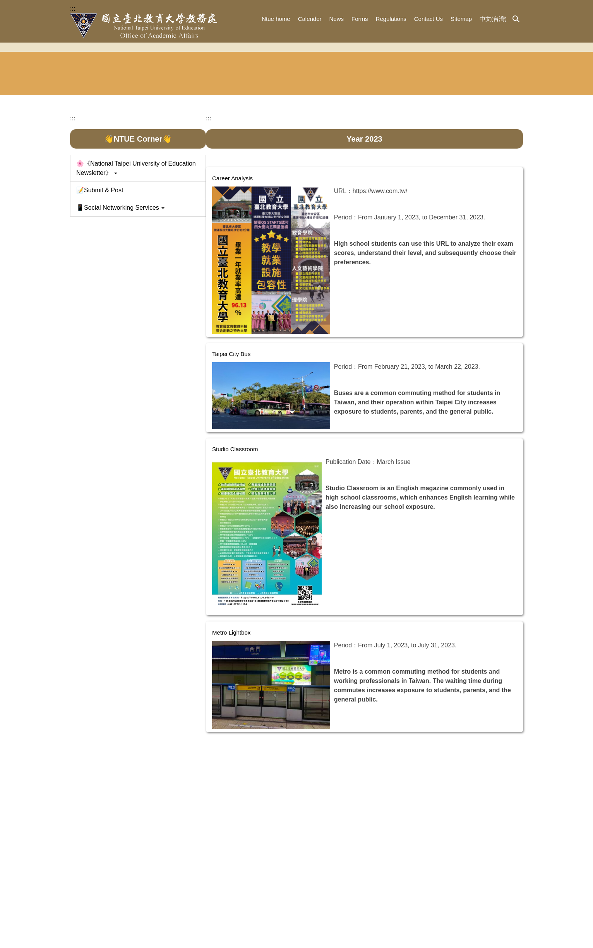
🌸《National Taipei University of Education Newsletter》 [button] (136, 281)
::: (72, 8)
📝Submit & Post (99, 302)
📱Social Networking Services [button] (120, 320)
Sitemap (461, 18)
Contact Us (428, 18)
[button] (516, 19)
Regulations (391, 18)
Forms (359, 18)
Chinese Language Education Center (415, 204)
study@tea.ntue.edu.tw (320, 929)
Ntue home (276, 18)
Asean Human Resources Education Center (494, 204)
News (336, 18)
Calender (310, 18)
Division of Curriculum (336, 204)
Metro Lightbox (243, 724)
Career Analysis (244, 278)
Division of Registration (257, 204)
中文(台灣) (493, 18)
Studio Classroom (246, 540)
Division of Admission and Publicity (178, 204)
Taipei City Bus (243, 448)
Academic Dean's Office (98, 204)
